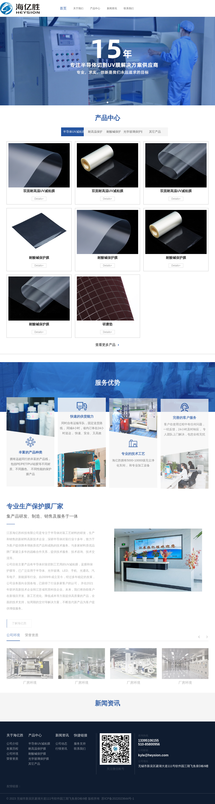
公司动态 (61, 743)
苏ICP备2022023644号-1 (117, 798)
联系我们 (129, 8)
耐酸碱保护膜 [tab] (107, 133)
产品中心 (95, 8)
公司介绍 (12, 743)
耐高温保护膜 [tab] (80, 133)
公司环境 (12, 753)
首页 (63, 8)
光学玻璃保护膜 (38, 758)
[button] (107, 102)
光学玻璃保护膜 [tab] (134, 133)
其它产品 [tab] (161, 133)
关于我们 (78, 8)
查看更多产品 (107, 345)
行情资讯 (61, 748)
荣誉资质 (12, 758)
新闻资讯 (112, 8)
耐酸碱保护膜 (37, 753)
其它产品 (34, 763)
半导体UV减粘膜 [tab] (53, 133)
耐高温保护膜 (37, 748)
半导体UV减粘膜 (39, 743)
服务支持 (80, 743)
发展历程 (12, 748)
